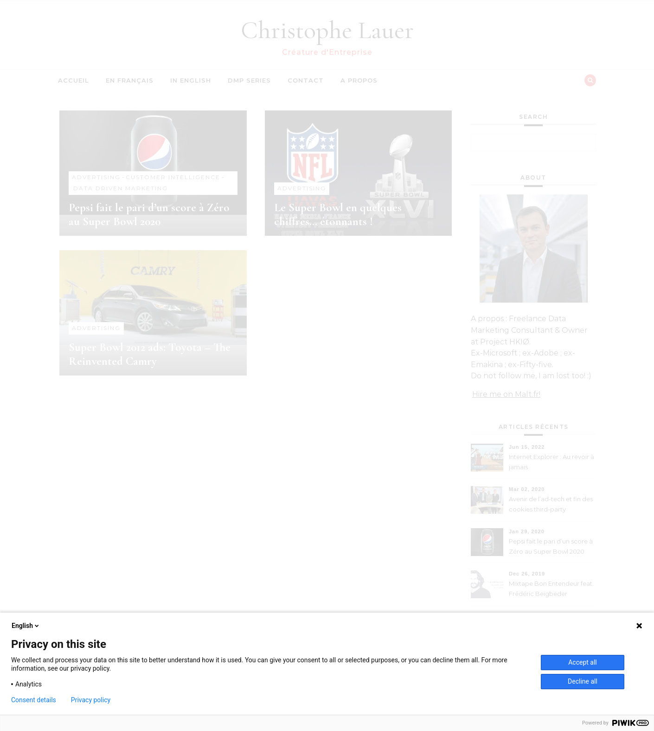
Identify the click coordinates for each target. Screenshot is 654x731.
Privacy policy (90, 700)
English (26, 625)
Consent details (33, 700)
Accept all (582, 662)
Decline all (582, 681)
